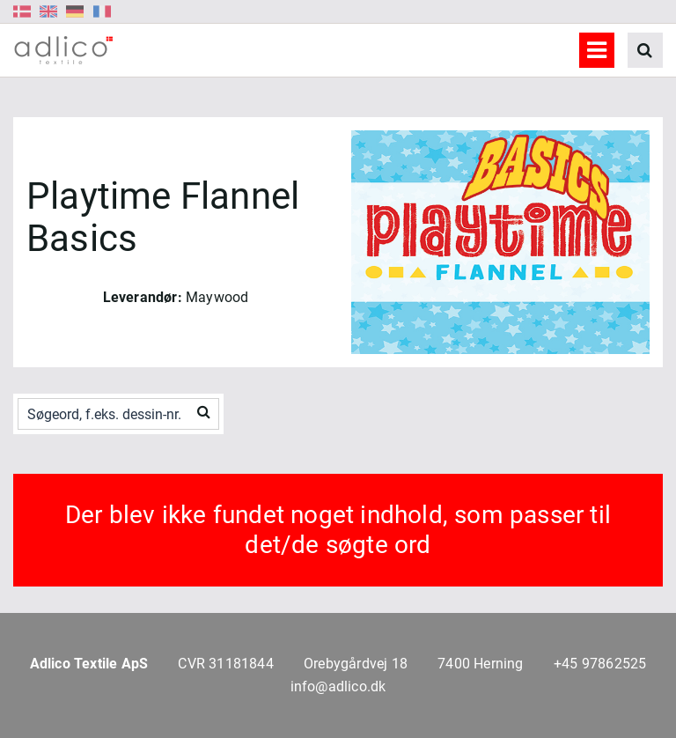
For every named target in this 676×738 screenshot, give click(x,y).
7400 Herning (480, 663)
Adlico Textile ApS (89, 663)
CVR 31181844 (225, 663)
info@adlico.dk (338, 686)
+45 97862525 (600, 663)
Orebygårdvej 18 (356, 663)
